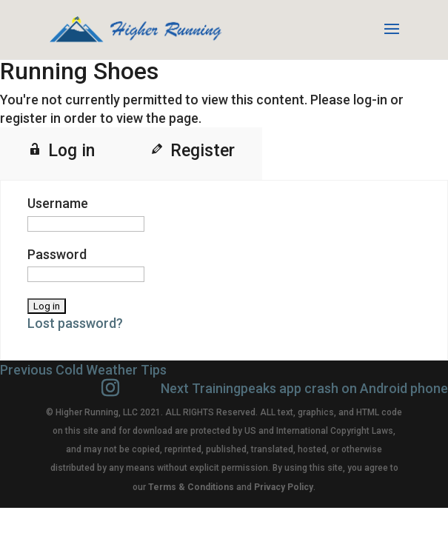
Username (57, 203)
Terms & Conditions (191, 487)
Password (57, 254)
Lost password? (75, 323)
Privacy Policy (283, 487)
